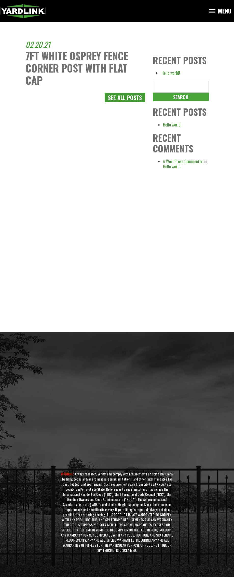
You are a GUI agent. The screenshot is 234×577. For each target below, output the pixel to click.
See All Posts (125, 97)
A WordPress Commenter (183, 161)
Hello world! (170, 73)
